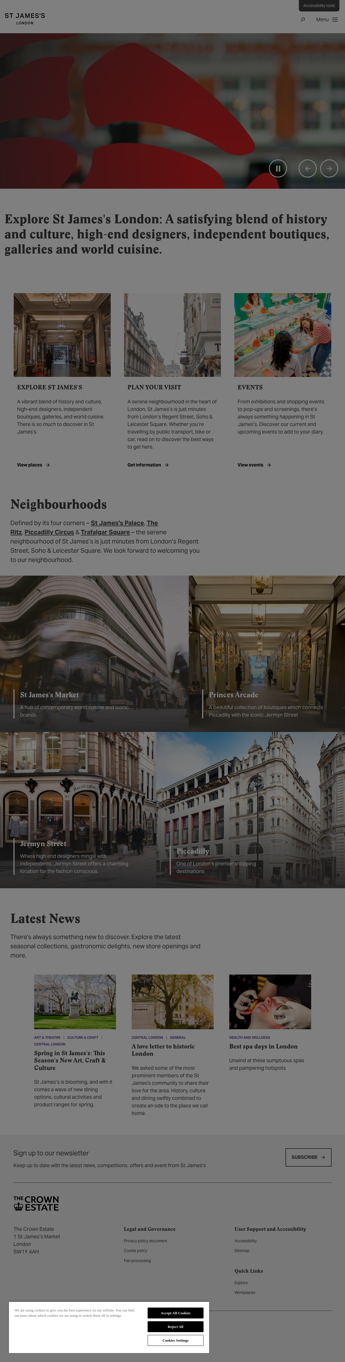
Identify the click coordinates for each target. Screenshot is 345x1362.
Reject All (175, 1327)
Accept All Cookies (175, 1313)
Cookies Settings (175, 1340)
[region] (109, 1327)
